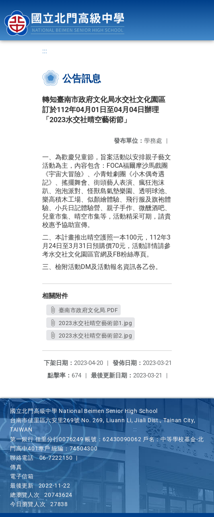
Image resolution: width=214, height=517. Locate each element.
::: (44, 51)
